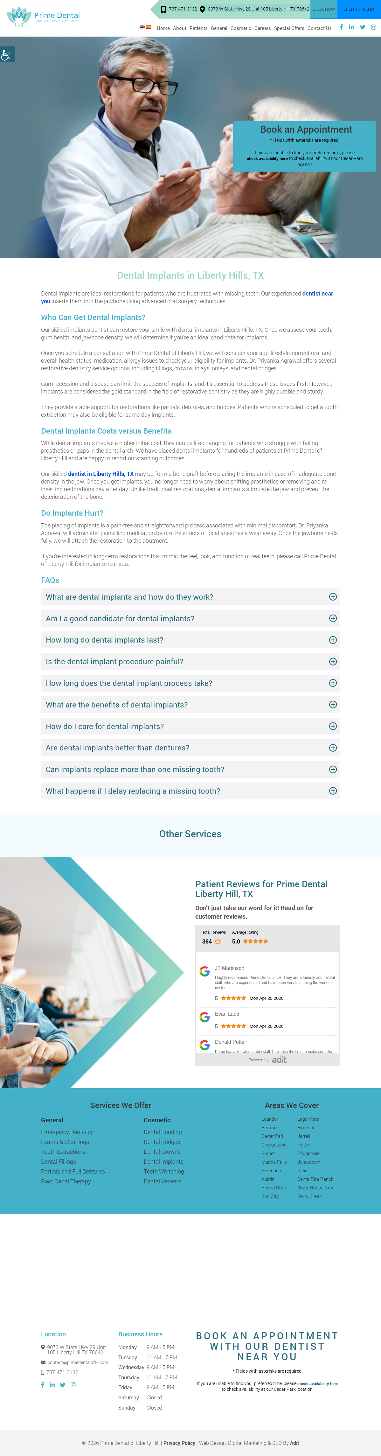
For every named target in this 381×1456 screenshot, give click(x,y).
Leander (269, 1119)
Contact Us (320, 27)
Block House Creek (317, 1187)
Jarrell (303, 1136)
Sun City (270, 1196)
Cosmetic (241, 27)
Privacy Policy (179, 1442)
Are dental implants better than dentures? (117, 747)
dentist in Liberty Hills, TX (101, 473)
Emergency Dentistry (67, 1132)
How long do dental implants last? (104, 640)
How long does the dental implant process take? (129, 683)
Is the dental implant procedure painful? (114, 661)
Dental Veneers (162, 1181)
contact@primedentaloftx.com (74, 1362)
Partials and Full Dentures (73, 1171)
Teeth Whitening (164, 1171)
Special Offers (289, 27)
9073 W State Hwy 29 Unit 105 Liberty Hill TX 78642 (256, 10)
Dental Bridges (162, 1142)
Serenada (271, 1170)
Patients (199, 27)
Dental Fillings (58, 1161)
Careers (262, 27)
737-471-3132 (181, 10)
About (179, 27)
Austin (267, 1179)
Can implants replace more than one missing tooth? (135, 769)
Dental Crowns (162, 1151)
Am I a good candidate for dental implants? (120, 618)
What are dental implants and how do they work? (129, 597)
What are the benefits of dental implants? (117, 705)
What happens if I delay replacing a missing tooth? (133, 791)
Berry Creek (309, 1196)
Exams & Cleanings (65, 1142)
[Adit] (279, 1059)
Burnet (268, 1153)
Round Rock (274, 1187)
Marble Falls (274, 1162)
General (219, 27)
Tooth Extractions (63, 1151)
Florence (306, 1127)
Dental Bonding (163, 1132)
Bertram (269, 1127)
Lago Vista (308, 1119)
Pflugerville (308, 1153)
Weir (302, 1170)
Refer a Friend (358, 10)
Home (163, 27)
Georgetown (274, 1144)
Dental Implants (164, 1161)
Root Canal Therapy (66, 1181)
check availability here (267, 158)
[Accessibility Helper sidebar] (7, 54)
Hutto (303, 1144)
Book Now (325, 10)
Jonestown (308, 1162)
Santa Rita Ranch (315, 1179)
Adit (294, 1442)
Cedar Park (272, 1136)
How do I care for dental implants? (105, 726)
